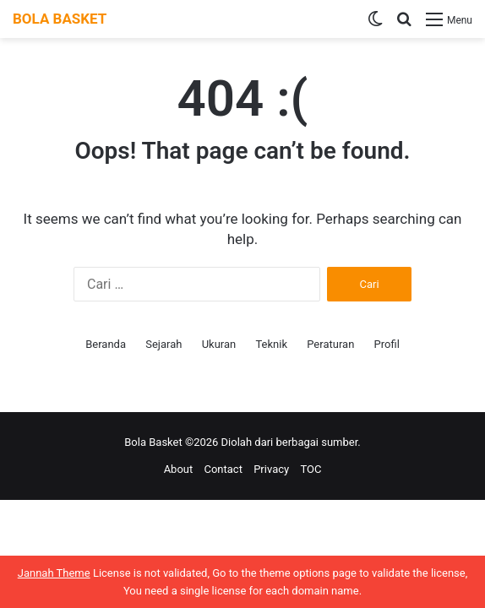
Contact (223, 469)
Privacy (271, 469)
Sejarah (163, 344)
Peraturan (330, 344)
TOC (310, 469)
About (178, 469)
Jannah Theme (54, 573)
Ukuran (219, 344)
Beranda (105, 344)
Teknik (271, 344)
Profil (387, 344)
